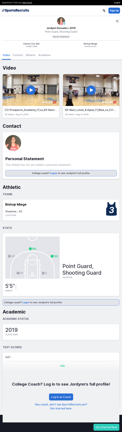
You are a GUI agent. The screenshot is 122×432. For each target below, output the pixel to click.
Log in (53, 173)
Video (6, 55)
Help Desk (27, 2)
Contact (18, 55)
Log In (117, 2)
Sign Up (114, 10)
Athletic (31, 55)
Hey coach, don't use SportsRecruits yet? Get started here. (61, 406)
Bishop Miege (16, 204)
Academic (44, 55)
